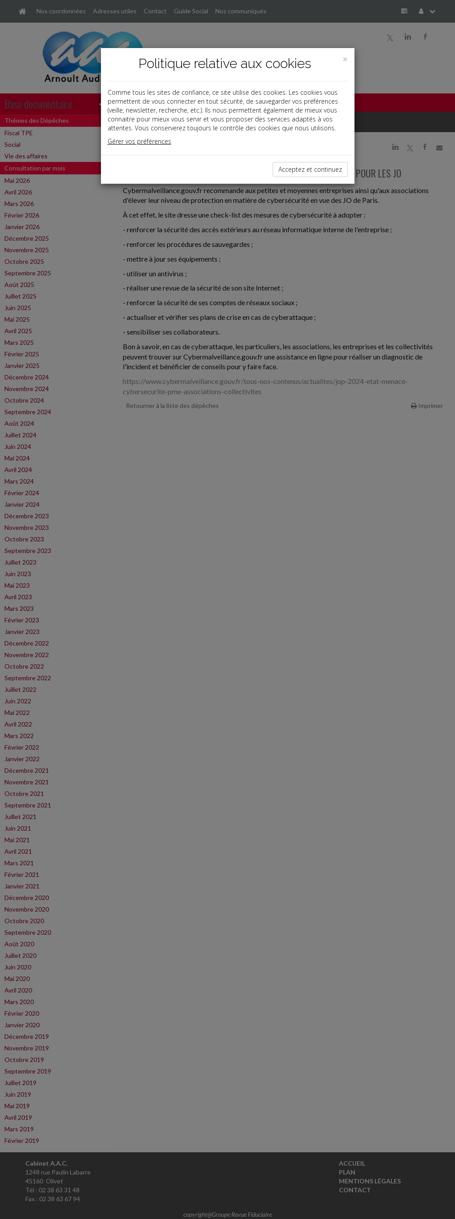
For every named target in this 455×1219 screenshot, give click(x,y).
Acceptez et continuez (310, 169)
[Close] (345, 59)
